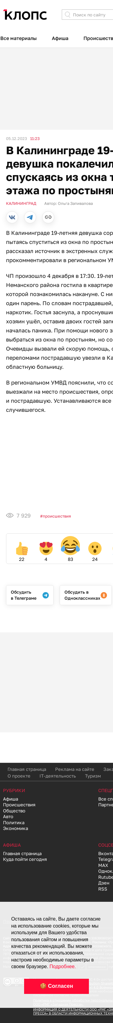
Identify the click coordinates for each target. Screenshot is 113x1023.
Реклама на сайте (74, 769)
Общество (14, 810)
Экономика (15, 828)
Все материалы (18, 38)
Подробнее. (62, 966)
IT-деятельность (57, 775)
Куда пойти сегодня (25, 859)
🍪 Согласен (56, 986)
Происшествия (57, 516)
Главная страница (27, 769)
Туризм (93, 775)
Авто (8, 816)
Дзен (103, 882)
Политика (13, 822)
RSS (102, 888)
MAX (103, 865)
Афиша (60, 38)
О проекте (19, 775)
